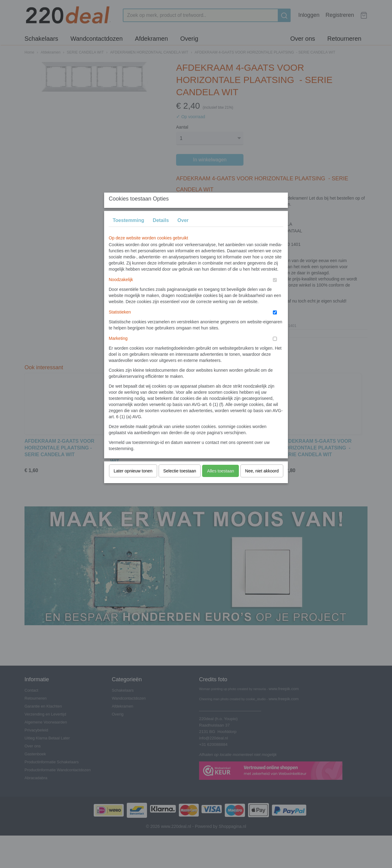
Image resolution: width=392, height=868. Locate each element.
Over (182, 232)
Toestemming (128, 232)
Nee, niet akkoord (262, 482)
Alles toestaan (220, 482)
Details (161, 232)
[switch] (275, 292)
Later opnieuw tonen (133, 482)
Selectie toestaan (179, 482)
